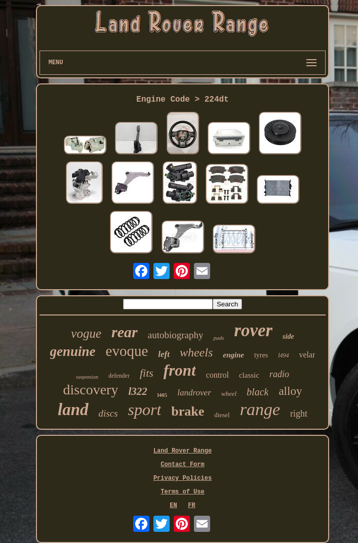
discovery (90, 389)
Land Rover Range (182, 451)
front (180, 370)
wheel (228, 393)
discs (108, 413)
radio (279, 374)
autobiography (176, 335)
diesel (221, 415)
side (288, 336)
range (260, 409)
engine (233, 355)
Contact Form (182, 464)
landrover (194, 392)
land (73, 409)
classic (249, 375)
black (257, 391)
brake (187, 411)
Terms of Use (182, 491)
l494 (283, 355)
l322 (137, 391)
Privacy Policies (182, 478)
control (217, 375)
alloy (290, 391)
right (298, 414)
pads (218, 338)
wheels (196, 352)
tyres (261, 355)
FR (191, 505)
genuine (73, 351)
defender (119, 375)
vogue (86, 333)
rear (124, 332)
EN (173, 505)
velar (307, 354)
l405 (162, 395)
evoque (127, 351)
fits (146, 373)
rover (253, 330)
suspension (87, 377)
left (164, 354)
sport (145, 409)
